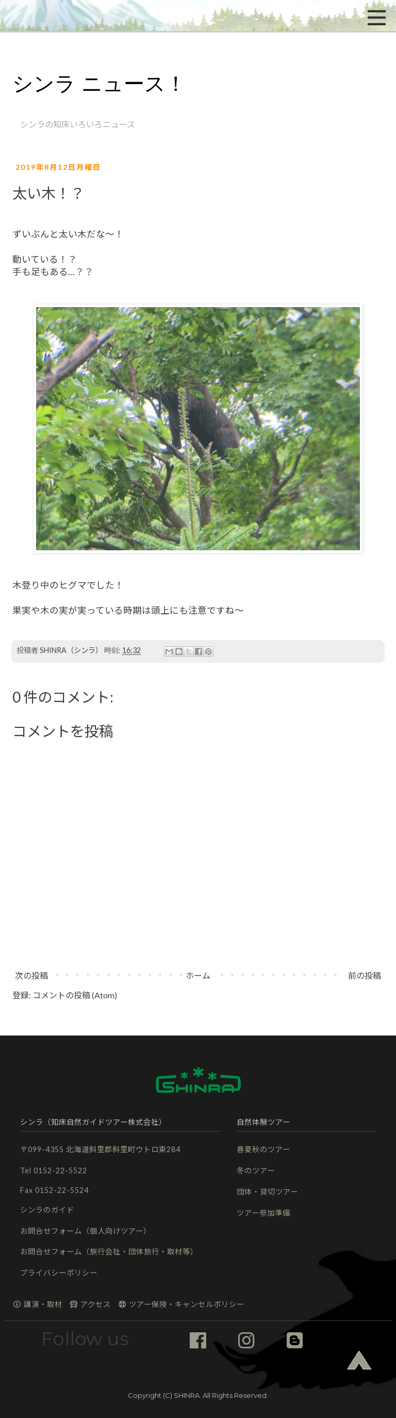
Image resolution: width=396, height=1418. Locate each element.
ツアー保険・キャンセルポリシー (181, 1304)
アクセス (90, 1304)
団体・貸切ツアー (267, 1191)
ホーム (198, 975)
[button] (44, 15)
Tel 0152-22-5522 (53, 1170)
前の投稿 (364, 975)
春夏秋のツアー (263, 1149)
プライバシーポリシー (58, 1272)
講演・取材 (37, 1304)
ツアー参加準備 (263, 1212)
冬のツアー (256, 1170)
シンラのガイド (47, 1209)
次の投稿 (31, 975)
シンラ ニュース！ (99, 83)
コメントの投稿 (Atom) (74, 995)
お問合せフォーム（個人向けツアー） (85, 1230)
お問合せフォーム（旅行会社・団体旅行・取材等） (109, 1251)
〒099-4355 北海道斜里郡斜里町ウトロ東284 (100, 1149)
